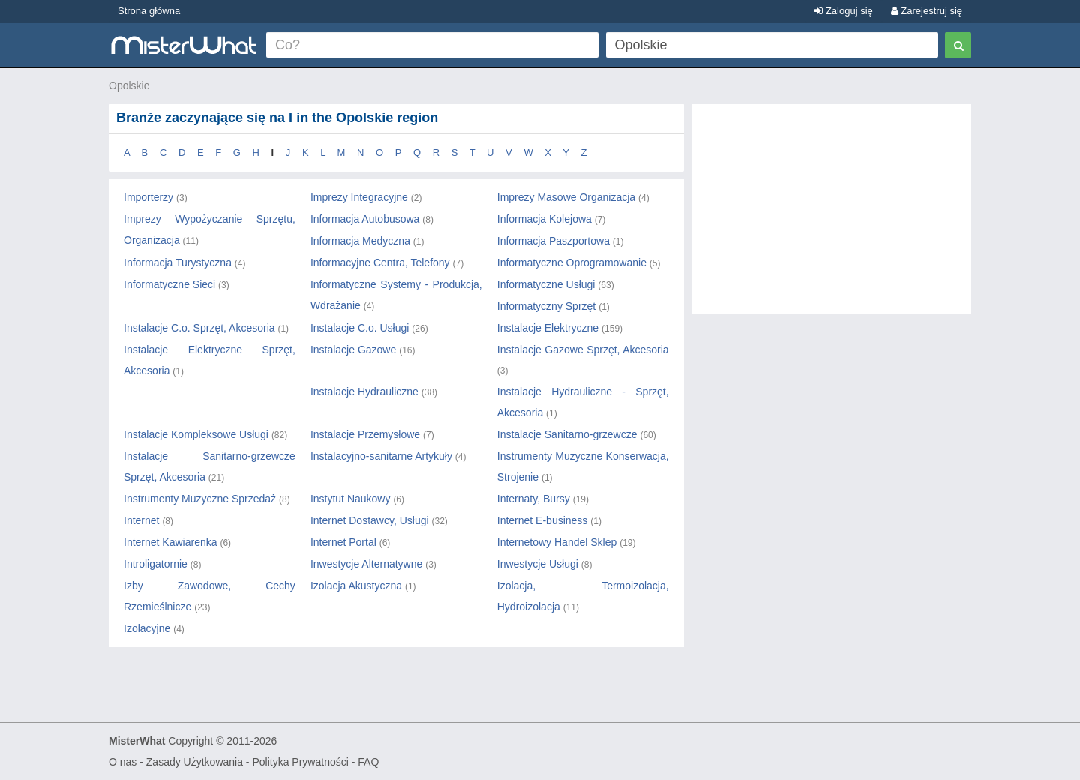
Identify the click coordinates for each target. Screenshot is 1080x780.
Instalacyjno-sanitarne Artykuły (381, 456)
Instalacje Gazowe (353, 350)
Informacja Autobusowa (365, 219)
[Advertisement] (831, 216)
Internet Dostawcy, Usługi (369, 520)
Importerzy (148, 197)
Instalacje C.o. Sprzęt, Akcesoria (199, 328)
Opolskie (129, 86)
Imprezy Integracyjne (359, 197)
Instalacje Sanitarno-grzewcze (567, 434)
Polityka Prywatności (300, 762)
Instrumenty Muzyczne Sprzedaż (200, 499)
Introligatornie (156, 564)
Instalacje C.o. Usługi (360, 328)
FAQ (368, 762)
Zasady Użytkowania (194, 762)
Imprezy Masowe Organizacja (566, 197)
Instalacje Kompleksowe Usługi (196, 434)
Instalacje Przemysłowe (365, 434)
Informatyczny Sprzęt (546, 306)
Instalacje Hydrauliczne (364, 392)
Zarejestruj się (926, 10)
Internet (141, 520)
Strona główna (149, 10)
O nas (122, 762)
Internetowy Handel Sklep (557, 542)
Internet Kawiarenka (171, 542)
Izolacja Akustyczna (356, 586)
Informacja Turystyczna (178, 262)
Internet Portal (343, 542)
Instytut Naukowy (350, 499)
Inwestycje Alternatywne (366, 564)
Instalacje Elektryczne (547, 328)
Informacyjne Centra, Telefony (380, 262)
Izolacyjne (147, 628)
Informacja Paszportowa (553, 241)
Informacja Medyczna (360, 241)
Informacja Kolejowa (544, 219)
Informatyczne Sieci (169, 284)
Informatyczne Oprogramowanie (571, 262)
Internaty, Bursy (533, 499)
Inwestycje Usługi (537, 564)
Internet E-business (542, 520)
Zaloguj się (843, 10)
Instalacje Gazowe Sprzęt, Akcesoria (583, 350)
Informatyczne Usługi (546, 284)
